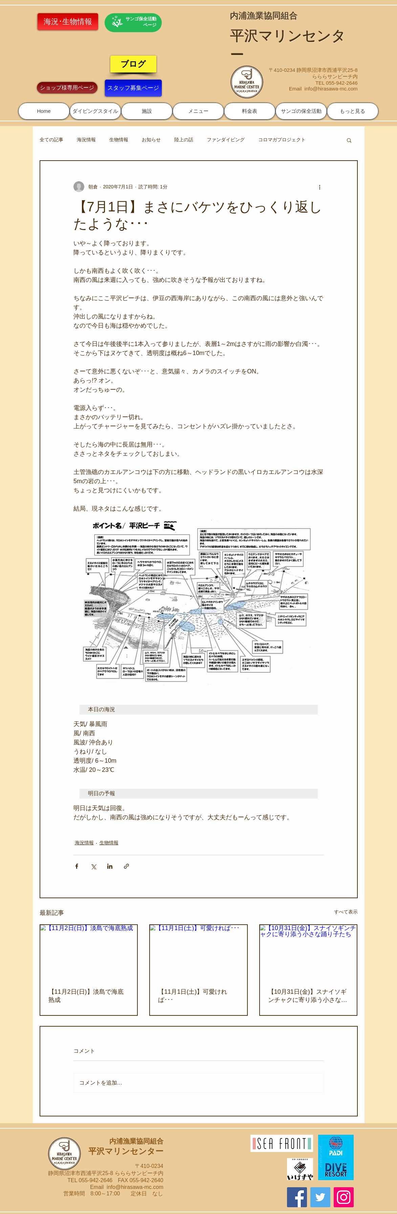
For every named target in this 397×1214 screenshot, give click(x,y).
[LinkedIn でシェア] (110, 866)
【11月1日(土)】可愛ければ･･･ (192, 995)
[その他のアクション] (320, 187)
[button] (95, 111)
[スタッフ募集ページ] (133, 88)
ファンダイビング (226, 139)
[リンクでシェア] (126, 866)
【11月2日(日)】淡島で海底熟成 (86, 995)
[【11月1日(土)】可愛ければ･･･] (198, 952)
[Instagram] (344, 1197)
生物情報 (118, 139)
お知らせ (151, 139)
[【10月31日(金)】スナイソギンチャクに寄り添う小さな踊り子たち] (308, 952)
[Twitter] (320, 1197)
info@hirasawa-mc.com (331, 88)
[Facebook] (297, 1197)
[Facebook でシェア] (76, 866)
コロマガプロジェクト (282, 139)
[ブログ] (133, 64)
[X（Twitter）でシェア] (93, 866)
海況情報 (86, 139)
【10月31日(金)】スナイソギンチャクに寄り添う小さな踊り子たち (307, 996)
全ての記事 (51, 139)
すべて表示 (346, 911)
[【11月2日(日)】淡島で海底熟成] (88, 952)
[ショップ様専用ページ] (67, 88)
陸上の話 (183, 139)
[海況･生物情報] (68, 21)
